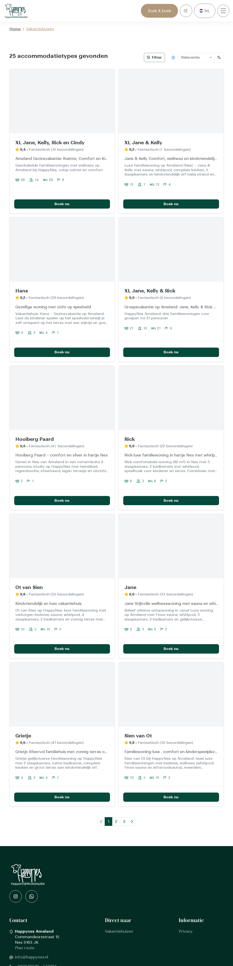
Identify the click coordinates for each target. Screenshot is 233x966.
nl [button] (207, 10)
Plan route (24, 948)
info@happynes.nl (31, 957)
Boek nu (62, 204)
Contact (112, 939)
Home (15, 29)
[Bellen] (186, 11)
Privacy (186, 931)
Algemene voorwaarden (201, 939)
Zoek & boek (159, 10)
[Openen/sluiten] (223, 11)
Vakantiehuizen (119, 931)
